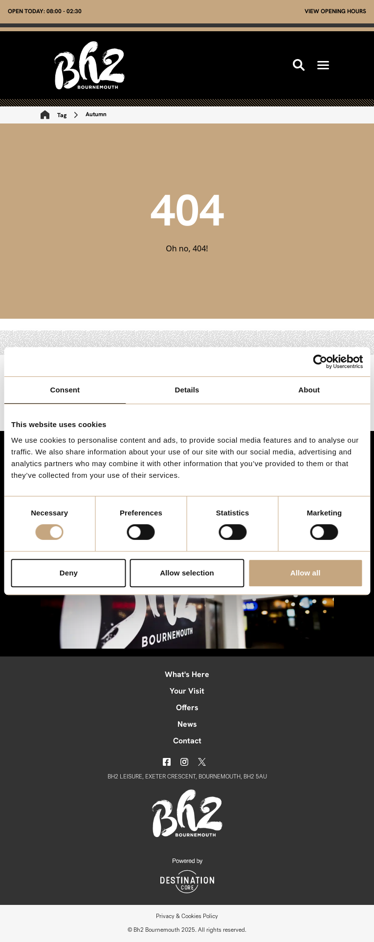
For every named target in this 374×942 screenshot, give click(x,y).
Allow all (305, 573)
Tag (61, 116)
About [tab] (309, 390)
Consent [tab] (65, 390)
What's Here (187, 675)
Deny (69, 573)
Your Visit (187, 692)
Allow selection (187, 573)
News (187, 725)
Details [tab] (187, 390)
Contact (187, 741)
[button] (323, 65)
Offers (187, 708)
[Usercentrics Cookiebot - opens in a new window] (320, 361)
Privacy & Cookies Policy (187, 917)
